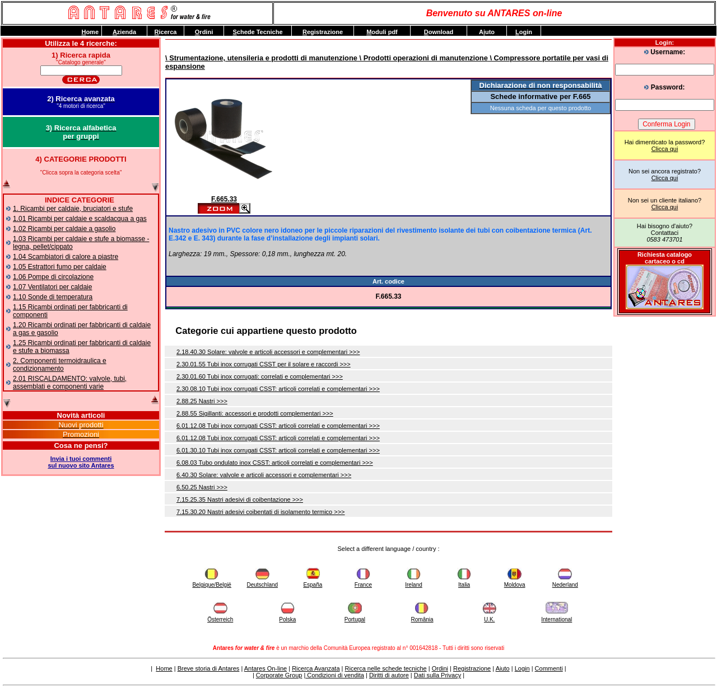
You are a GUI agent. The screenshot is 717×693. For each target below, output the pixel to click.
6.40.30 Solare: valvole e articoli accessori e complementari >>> (263, 475)
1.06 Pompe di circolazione (53, 277)
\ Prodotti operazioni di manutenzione (422, 58)
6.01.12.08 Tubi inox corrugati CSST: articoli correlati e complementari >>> (278, 425)
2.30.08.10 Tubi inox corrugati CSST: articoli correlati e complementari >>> (278, 388)
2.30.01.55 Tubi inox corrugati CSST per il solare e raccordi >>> (263, 364)
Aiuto (503, 668)
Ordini (440, 668)
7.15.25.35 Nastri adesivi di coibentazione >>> (239, 499)
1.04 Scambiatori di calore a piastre (65, 257)
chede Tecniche (257, 32)
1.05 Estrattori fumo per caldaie (59, 267)
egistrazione (322, 32)
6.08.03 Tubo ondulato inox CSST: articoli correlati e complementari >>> (274, 462)
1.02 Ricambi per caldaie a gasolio (64, 229)
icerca (166, 32)
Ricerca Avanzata (315, 668)
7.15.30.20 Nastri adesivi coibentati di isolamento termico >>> (260, 511)
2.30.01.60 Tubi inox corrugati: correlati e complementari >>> (259, 376)
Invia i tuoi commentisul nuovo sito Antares (81, 462)
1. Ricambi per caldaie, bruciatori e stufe (73, 209)
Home (164, 668)
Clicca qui (664, 148)
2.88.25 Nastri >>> (201, 401)
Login (522, 668)
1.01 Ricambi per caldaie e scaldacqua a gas (80, 219)
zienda (124, 32)
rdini (204, 32)
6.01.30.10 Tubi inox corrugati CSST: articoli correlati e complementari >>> (278, 450)
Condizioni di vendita (334, 675)
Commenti (549, 668)
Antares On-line (265, 668)
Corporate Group (279, 675)
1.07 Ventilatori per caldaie (52, 287)
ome (90, 32)
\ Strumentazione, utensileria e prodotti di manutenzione (261, 58)
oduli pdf (382, 32)
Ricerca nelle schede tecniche (386, 668)
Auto (487, 32)
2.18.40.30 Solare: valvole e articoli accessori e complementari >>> (268, 351)
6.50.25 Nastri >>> (201, 487)
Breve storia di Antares (209, 668)
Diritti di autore (389, 675)
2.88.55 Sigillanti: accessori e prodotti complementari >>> (254, 413)
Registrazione (472, 668)
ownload (439, 32)
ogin (523, 32)
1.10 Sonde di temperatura (52, 297)
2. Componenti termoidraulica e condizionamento (59, 365)
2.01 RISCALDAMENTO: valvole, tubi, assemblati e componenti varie (70, 382)
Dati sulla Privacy (437, 675)
